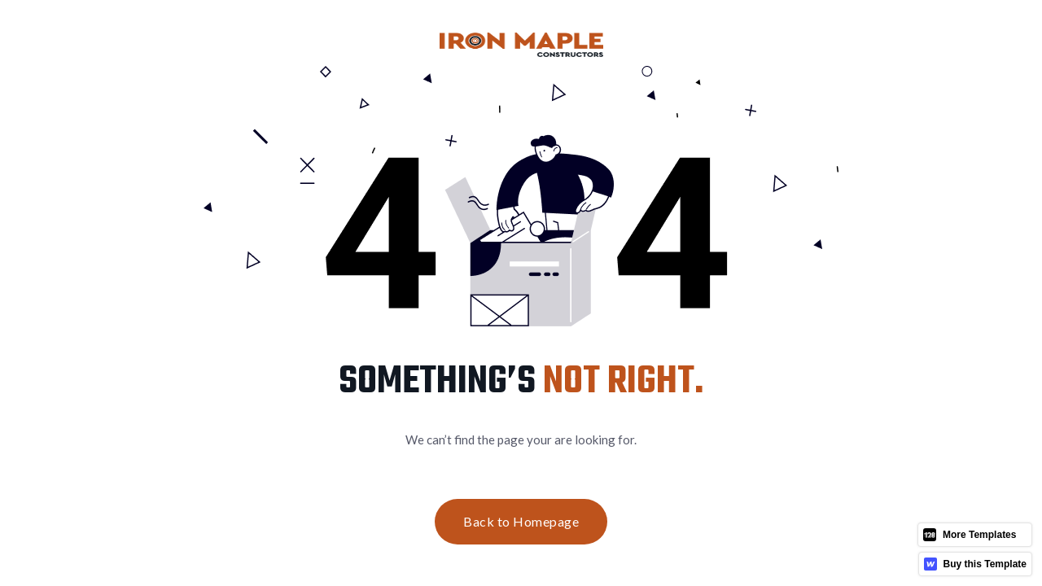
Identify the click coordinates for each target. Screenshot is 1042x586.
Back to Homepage (521, 521)
